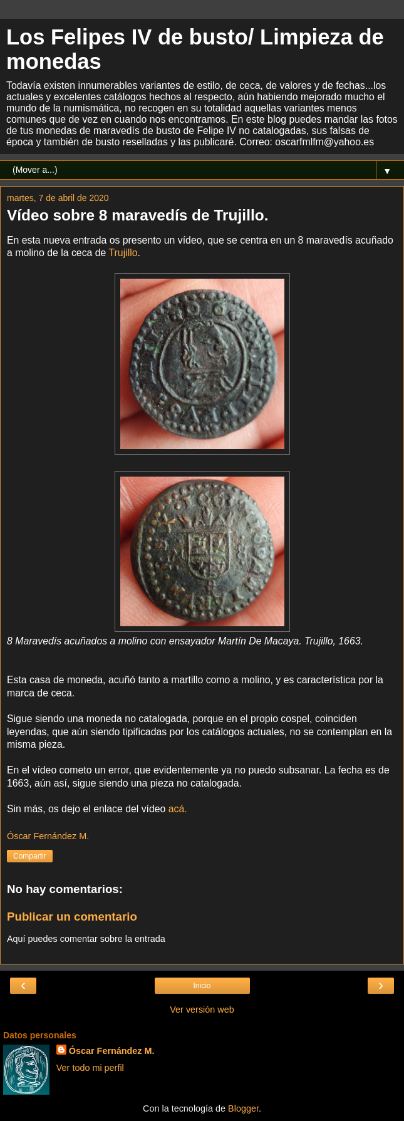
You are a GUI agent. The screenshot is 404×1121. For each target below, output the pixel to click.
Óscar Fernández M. (112, 1051)
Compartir (29, 856)
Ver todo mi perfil (90, 1068)
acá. (177, 808)
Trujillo (123, 252)
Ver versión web (202, 1010)
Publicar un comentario (72, 916)
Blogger (243, 1108)
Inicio (201, 985)
